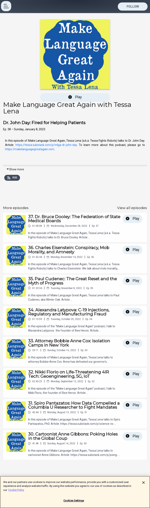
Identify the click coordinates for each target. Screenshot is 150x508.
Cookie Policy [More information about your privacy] (16, 490)
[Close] (143, 483)
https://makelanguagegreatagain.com (29, 149)
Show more (15, 169)
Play (75, 97)
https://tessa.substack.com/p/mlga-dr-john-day (45, 145)
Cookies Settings (73, 501)
